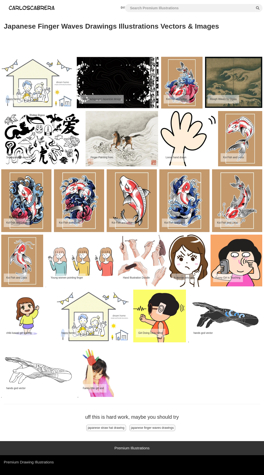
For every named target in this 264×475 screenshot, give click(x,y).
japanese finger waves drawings (152, 428)
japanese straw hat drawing (106, 428)
